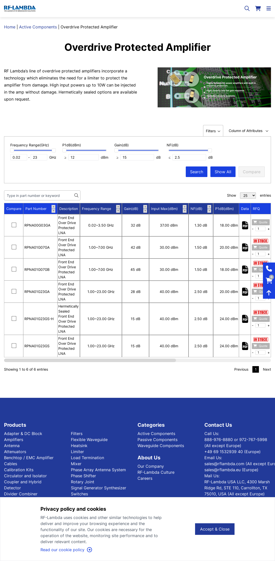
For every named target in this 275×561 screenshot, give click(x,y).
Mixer (76, 463)
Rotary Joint (82, 481)
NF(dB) (201, 208)
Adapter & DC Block (23, 433)
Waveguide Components (161, 445)
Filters (76, 433)
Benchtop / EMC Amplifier (29, 457)
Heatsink (79, 445)
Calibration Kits (18, 469)
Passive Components (157, 439)
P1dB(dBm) (229, 208)
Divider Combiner (20, 493)
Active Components (38, 26)
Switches (79, 493)
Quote (260, 222)
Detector (12, 487)
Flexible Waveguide (89, 439)
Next (267, 369)
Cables (10, 463)
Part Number (40, 208)
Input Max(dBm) (169, 208)
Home (9, 26)
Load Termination (87, 457)
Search (196, 171)
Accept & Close (215, 529)
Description (68, 208)
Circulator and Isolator (25, 475)
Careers (145, 478)
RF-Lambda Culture (156, 472)
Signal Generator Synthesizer (98, 487)
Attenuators (15, 451)
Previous (241, 369)
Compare (251, 171)
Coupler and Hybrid (22, 481)
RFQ (256, 208)
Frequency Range (101, 208)
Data (245, 208)
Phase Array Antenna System (98, 469)
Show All (223, 171)
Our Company (151, 466)
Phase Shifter (83, 475)
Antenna (12, 445)
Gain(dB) (135, 208)
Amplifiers (13, 439)
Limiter (77, 451)
